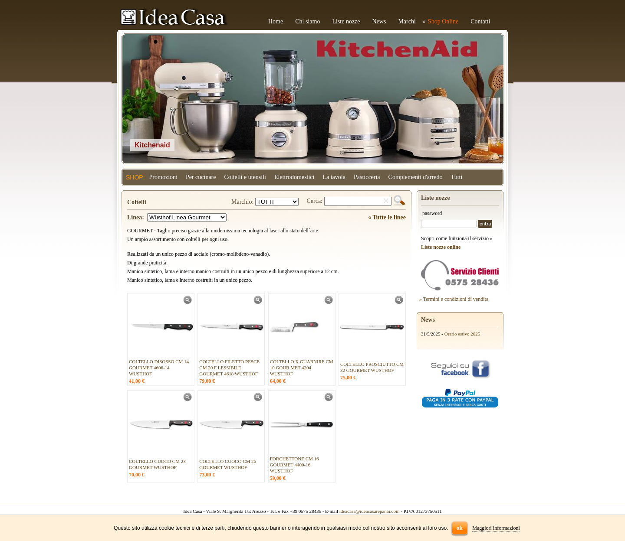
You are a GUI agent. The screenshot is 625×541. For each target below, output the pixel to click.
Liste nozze (346, 21)
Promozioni (163, 177)
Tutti (457, 177)
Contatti (480, 21)
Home (275, 21)
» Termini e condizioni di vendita (453, 299)
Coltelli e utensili (245, 177)
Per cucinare (201, 177)
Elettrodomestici (294, 177)
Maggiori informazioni (496, 528)
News (379, 21)
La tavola (333, 177)
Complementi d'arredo (415, 177)
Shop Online (443, 21)
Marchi (406, 21)
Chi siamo (307, 21)
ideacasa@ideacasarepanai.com (369, 511)
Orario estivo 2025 (462, 333)
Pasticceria (367, 177)
